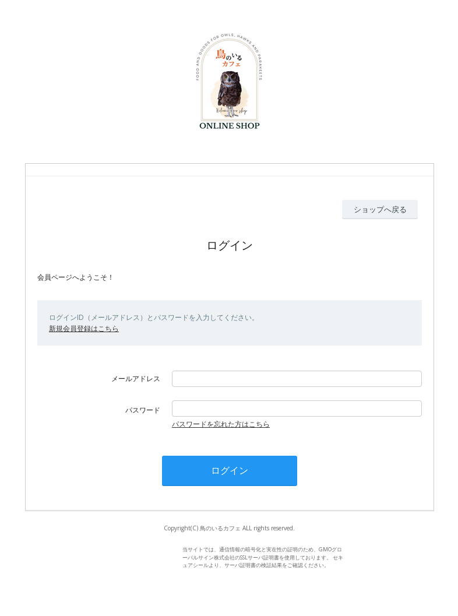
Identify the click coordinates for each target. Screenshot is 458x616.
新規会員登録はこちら (84, 328)
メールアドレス (135, 378)
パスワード (142, 410)
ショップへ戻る (380, 209)
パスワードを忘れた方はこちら (221, 424)
